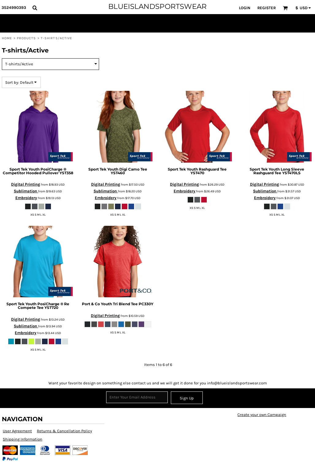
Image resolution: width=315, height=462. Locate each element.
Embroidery (26, 197)
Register (266, 8)
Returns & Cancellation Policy (64, 431)
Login (244, 8)
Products (26, 38)
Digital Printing (25, 184)
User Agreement (17, 431)
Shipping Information (22, 439)
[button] (34, 7)
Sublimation (26, 191)
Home (7, 38)
